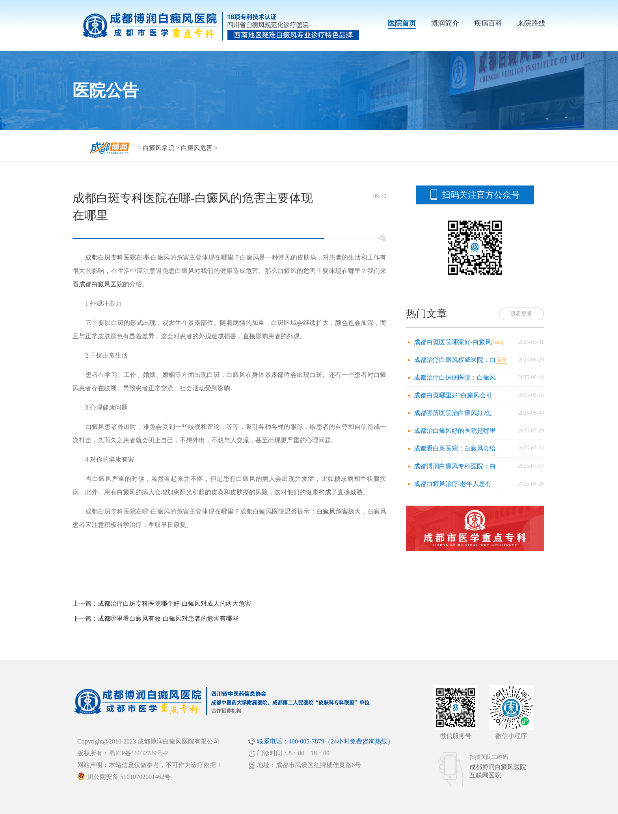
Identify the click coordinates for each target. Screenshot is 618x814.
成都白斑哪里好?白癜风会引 (453, 395)
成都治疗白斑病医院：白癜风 (455, 377)
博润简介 (445, 23)
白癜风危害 (196, 148)
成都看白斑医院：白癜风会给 (455, 448)
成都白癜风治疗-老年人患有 (452, 483)
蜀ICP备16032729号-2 (138, 753)
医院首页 (402, 23)
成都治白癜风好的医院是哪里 (455, 430)
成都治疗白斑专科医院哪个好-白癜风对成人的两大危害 (174, 603)
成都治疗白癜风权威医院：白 (455, 359)
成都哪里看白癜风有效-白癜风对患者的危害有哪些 (168, 618)
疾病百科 (488, 23)
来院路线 (531, 23)
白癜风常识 (158, 148)
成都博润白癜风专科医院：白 (455, 466)
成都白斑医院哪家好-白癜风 (452, 342)
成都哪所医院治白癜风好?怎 (453, 413)
